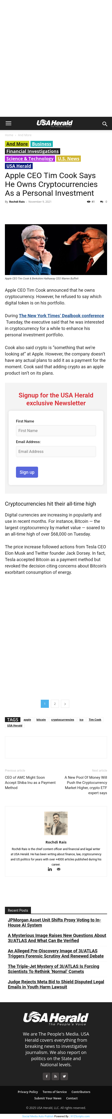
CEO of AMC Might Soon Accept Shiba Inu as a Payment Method (30, 782)
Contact (72, 1098)
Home (9, 135)
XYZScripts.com (80, 1116)
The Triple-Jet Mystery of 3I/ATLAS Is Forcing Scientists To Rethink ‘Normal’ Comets (53, 969)
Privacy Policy (28, 1092)
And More (24, 135)
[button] (8, 123)
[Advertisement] (56, 58)
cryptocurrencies (62, 719)
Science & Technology (30, 158)
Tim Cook (95, 719)
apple (27, 719)
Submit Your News (47, 1098)
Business (41, 144)
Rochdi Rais (17, 201)
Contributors (80, 1092)
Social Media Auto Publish (38, 1116)
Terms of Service (54, 1092)
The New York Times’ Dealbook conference (61, 315)
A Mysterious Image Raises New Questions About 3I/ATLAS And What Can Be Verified (57, 938)
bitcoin (41, 719)
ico (82, 719)
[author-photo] (56, 835)
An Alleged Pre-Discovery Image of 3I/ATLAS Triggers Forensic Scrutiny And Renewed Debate (56, 953)
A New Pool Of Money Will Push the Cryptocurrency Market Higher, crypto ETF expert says (86, 785)
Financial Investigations (32, 151)
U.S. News (68, 158)
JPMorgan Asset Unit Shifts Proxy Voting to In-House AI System (54, 922)
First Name (25, 421)
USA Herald (18, 166)
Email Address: (28, 442)
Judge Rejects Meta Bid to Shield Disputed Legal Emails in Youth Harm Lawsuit (56, 984)
